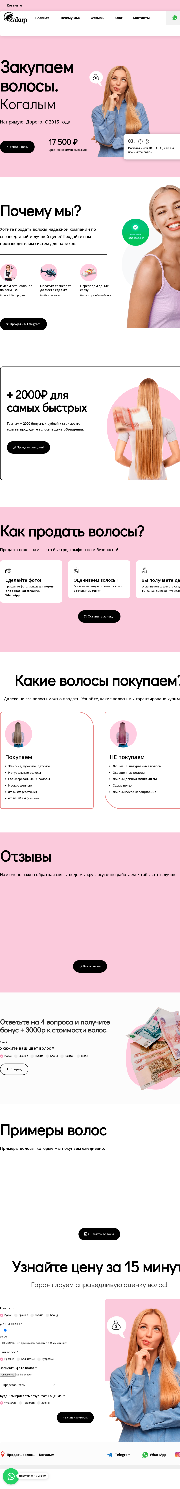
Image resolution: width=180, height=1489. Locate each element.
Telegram (27, 1403)
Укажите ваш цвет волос (27, 1048)
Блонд (52, 1056)
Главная (42, 18)
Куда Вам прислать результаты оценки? (32, 1396)
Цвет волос (9, 1308)
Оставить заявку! (101, 616)
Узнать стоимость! (76, 1417)
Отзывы (97, 18)
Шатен (83, 1056)
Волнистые (26, 1359)
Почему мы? (69, 18)
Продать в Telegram (25, 324)
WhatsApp (8, 1403)
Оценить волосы (101, 1234)
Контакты (141, 18)
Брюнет (21, 1056)
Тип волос (9, 1352)
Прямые (7, 1359)
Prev (140, 140)
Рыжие (36, 1056)
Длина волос (11, 1324)
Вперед (16, 1069)
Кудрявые (45, 1359)
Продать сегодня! (30, 447)
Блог (119, 18)
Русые (6, 1056)
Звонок (43, 1403)
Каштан (67, 1056)
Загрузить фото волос (18, 1368)
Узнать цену (19, 147)
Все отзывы (92, 966)
